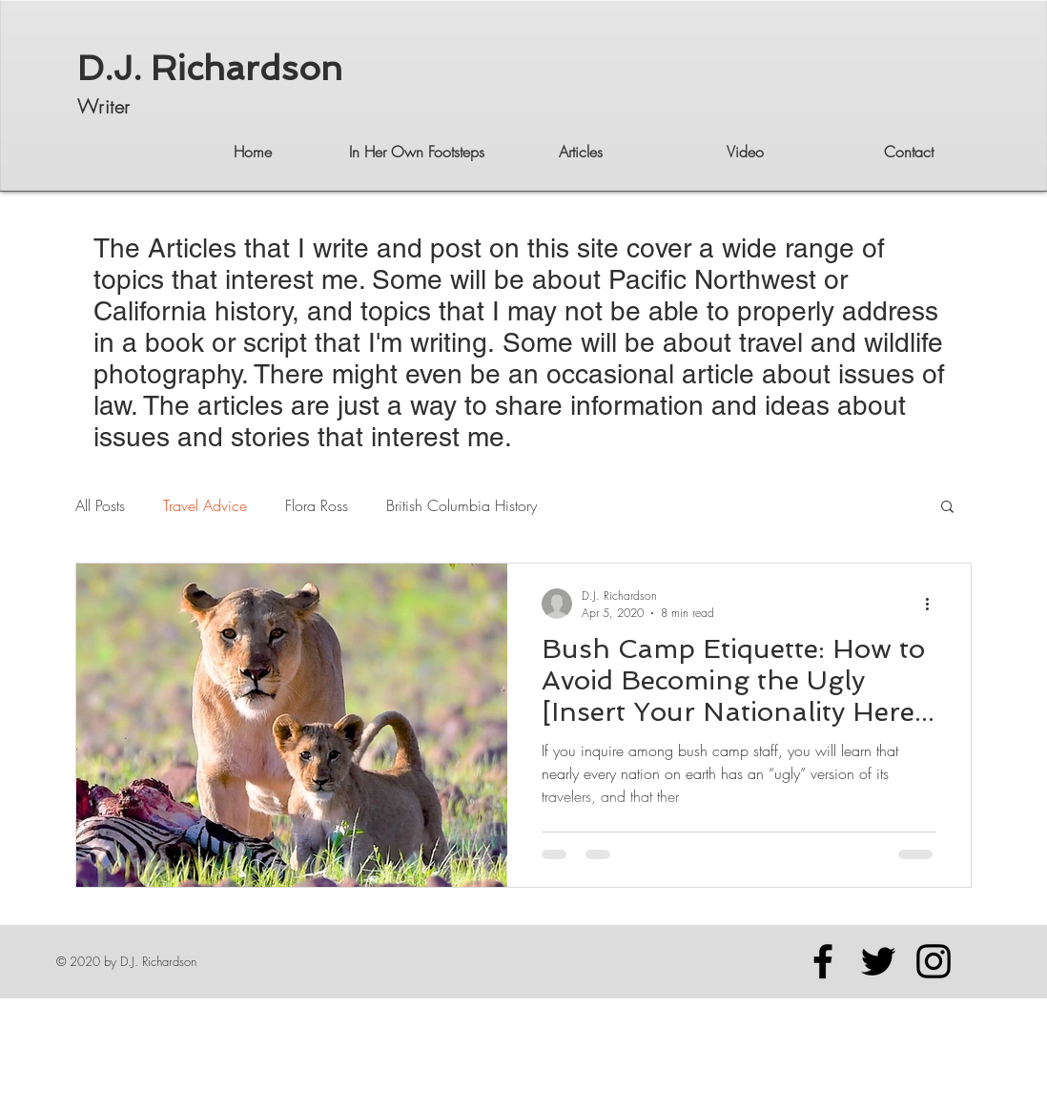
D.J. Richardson (209, 68)
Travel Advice (205, 505)
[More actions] (933, 603)
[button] (947, 508)
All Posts (100, 505)
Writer (103, 106)
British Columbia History (461, 505)
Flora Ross (316, 505)
